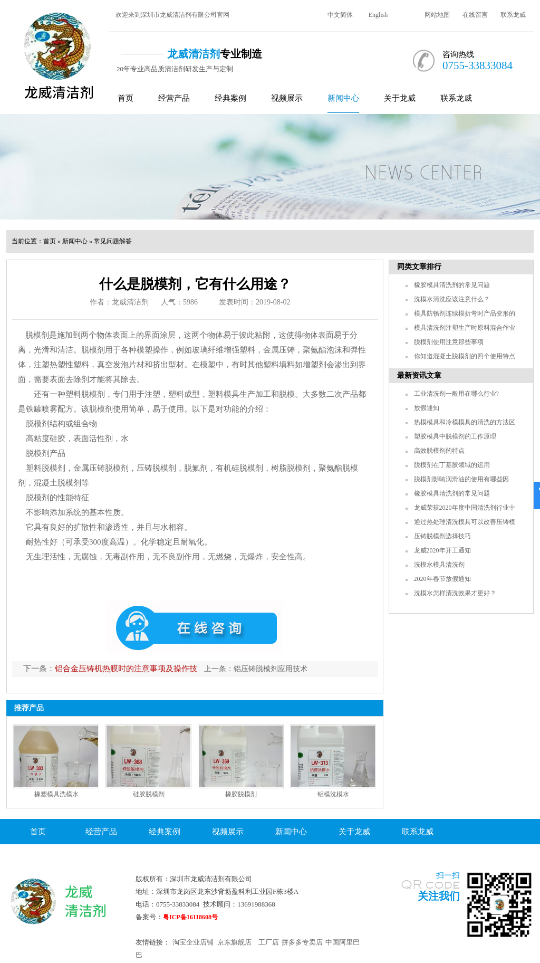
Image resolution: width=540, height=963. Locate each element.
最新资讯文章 (419, 375)
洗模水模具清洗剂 (439, 564)
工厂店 (268, 942)
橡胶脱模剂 (241, 794)
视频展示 (287, 98)
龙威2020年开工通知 (442, 550)
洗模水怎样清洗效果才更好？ (455, 593)
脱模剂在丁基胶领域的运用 (452, 465)
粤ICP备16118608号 (190, 917)
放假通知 (426, 408)
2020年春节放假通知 (442, 579)
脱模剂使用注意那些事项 (449, 342)
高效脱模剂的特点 (439, 450)
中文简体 (340, 14)
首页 (125, 98)
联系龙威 (513, 14)
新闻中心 (343, 98)
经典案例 (230, 98)
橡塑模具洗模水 (56, 794)
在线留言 (475, 14)
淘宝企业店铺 (193, 942)
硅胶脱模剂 (149, 794)
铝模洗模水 (333, 794)
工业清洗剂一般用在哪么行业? (456, 393)
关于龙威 (400, 98)
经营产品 (174, 98)
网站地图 (437, 14)
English (378, 14)
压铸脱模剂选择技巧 (442, 536)
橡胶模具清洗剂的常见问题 (452, 285)
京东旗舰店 (234, 942)
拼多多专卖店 (302, 942)
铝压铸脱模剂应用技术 (270, 669)
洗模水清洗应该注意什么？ (452, 299)
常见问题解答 (113, 241)
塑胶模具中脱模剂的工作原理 (455, 436)
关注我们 (439, 896)
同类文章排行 (419, 267)
